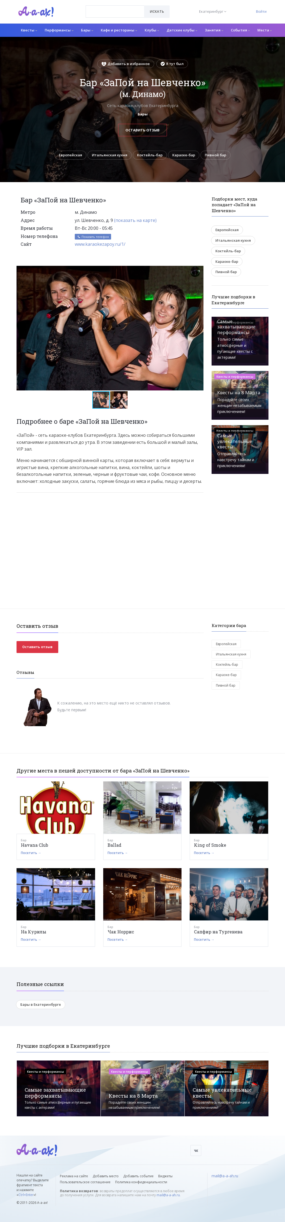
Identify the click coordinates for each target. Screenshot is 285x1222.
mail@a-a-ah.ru (168, 1195)
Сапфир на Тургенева (218, 932)
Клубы (152, 30)
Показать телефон (93, 237)
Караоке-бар (183, 155)
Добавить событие (138, 1176)
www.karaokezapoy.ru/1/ (100, 244)
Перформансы (59, 30)
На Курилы (33, 932)
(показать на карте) (135, 220)
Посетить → (31, 853)
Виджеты (165, 1176)
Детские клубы (182, 30)
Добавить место (106, 1176)
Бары (87, 30)
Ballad (114, 845)
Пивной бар (215, 155)
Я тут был (172, 63)
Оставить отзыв (142, 130)
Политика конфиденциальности (141, 1182)
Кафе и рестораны (119, 30)
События (240, 30)
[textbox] (115, 7)
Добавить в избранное (126, 63)
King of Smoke (210, 845)
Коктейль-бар (150, 155)
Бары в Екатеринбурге (40, 1004)
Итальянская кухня (109, 155)
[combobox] (115, 11)
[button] (198, 270)
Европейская (70, 155)
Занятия (214, 30)
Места (264, 30)
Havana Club (34, 845)
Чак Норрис (121, 932)
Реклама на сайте (74, 1176)
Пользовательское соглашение (85, 1182)
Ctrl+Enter (26, 1194)
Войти (261, 11)
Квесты (29, 30)
